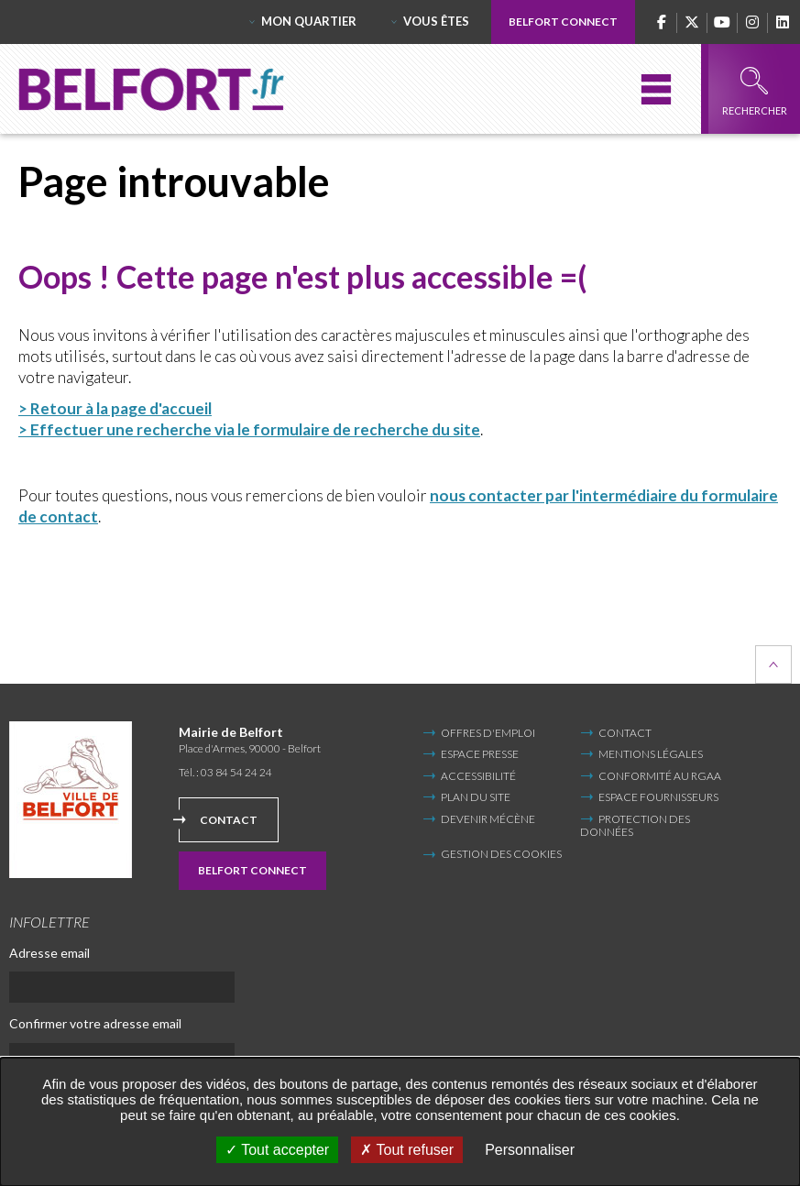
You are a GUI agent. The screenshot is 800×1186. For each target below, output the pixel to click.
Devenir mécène (488, 819)
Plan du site (475, 797)
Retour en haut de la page (773, 664)
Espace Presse (480, 754)
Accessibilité (478, 776)
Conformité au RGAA (659, 776)
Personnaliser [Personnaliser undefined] (530, 1150)
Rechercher (754, 91)
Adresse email (49, 953)
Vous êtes (436, 21)
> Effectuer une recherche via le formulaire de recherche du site (249, 429)
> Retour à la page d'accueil (115, 408)
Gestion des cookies (501, 854)
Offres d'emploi (488, 733)
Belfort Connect (563, 21)
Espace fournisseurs (658, 797)
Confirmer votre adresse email (95, 1023)
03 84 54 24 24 (236, 772)
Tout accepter (277, 1150)
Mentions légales (650, 754)
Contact (229, 820)
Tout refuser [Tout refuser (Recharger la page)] (407, 1150)
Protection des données (635, 825)
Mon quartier (308, 21)
